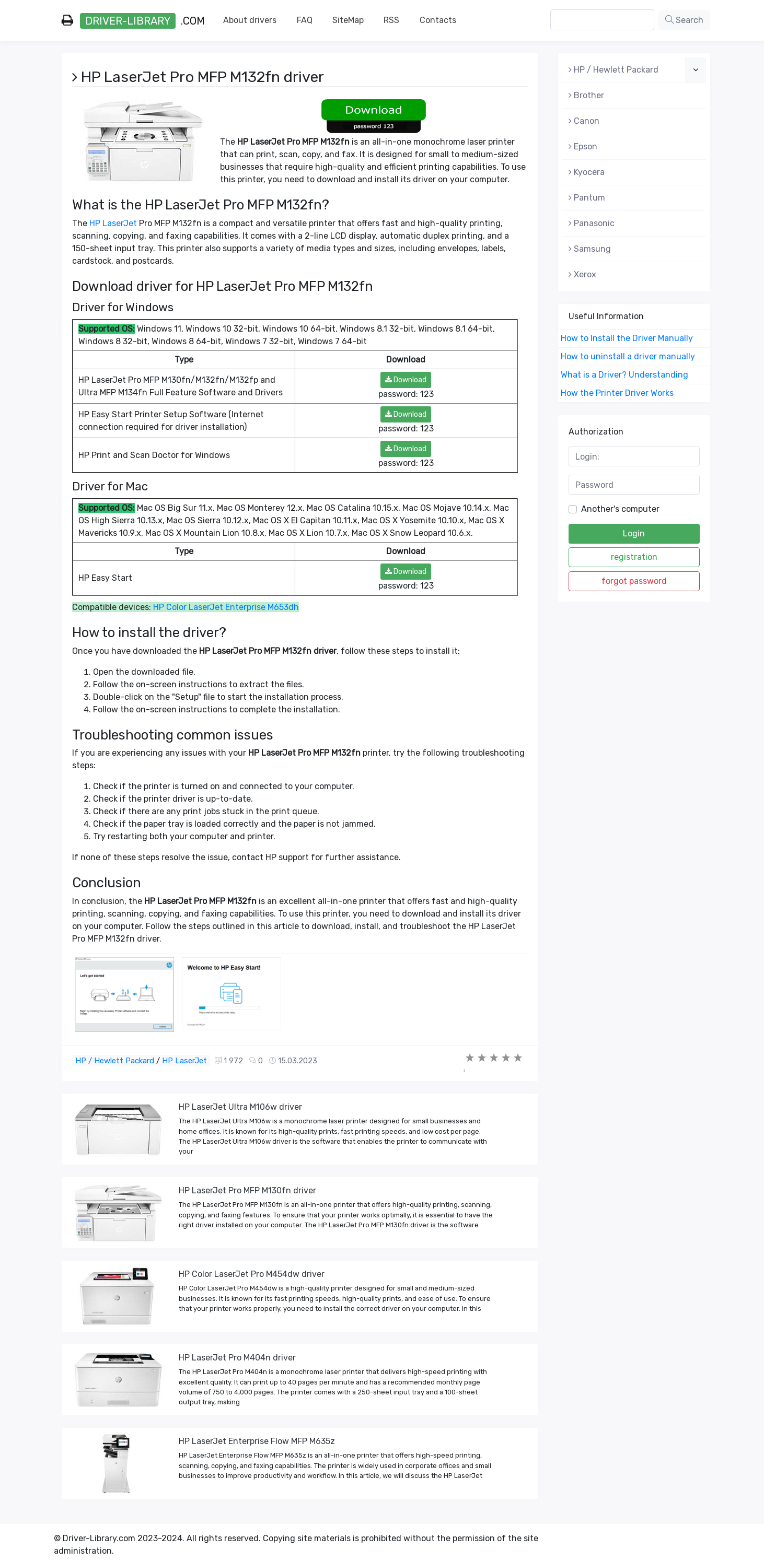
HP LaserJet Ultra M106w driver (240, 1107)
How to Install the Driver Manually (627, 338)
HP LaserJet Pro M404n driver (237, 1358)
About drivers (249, 20)
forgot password (634, 581)
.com (133, 21)
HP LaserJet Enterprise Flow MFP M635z (257, 1441)
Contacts (438, 20)
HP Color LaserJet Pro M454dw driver (252, 1274)
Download (405, 379)
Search (684, 20)
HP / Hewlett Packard (114, 1060)
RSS (391, 20)
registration (634, 557)
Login (634, 533)
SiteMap (348, 20)
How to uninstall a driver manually (628, 356)
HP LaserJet (113, 223)
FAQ (304, 20)
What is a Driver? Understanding (624, 375)
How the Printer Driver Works (617, 393)
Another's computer (620, 509)
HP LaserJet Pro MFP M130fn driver (247, 1190)
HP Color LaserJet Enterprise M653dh (226, 607)
